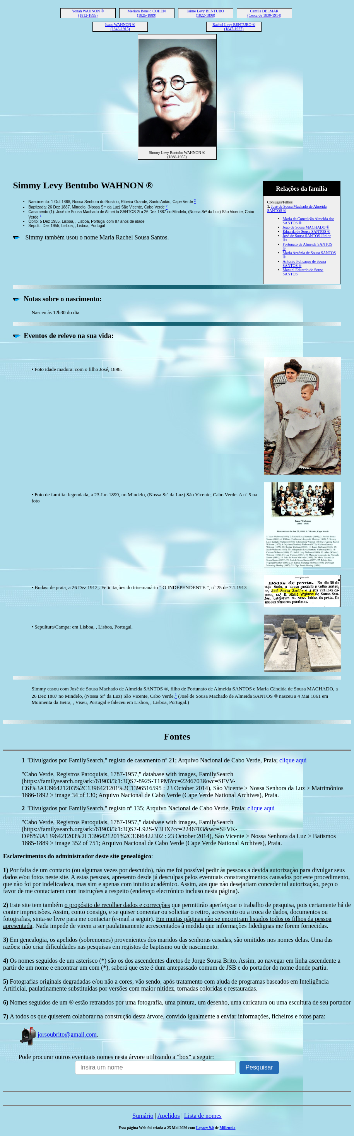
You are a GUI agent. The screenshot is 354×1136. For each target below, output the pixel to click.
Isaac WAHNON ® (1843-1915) (120, 26)
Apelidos (168, 1115)
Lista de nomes (203, 1115)
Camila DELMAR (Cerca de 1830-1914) (264, 13)
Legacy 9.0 (205, 1128)
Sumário (142, 1115)
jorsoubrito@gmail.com (58, 1034)
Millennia (227, 1128)
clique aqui (293, 760)
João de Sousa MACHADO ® (306, 227)
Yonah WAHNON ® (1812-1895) (88, 13)
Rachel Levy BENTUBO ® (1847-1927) (233, 26)
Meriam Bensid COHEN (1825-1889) (147, 13)
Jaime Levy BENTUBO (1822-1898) (205, 13)
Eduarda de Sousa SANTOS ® (306, 231)
